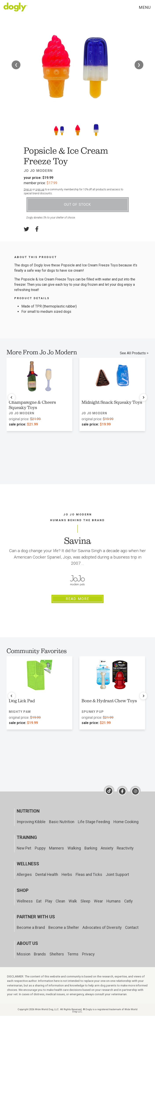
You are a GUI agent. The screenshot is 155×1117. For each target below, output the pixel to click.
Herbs (67, 874)
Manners (56, 848)
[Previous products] (12, 397)
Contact (132, 927)
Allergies (24, 874)
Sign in (28, 189)
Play (48, 901)
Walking (74, 848)
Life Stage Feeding (94, 822)
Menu (145, 7)
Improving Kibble (31, 822)
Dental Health (46, 874)
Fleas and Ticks (89, 874)
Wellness (25, 901)
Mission (23, 954)
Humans (113, 901)
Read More (77, 599)
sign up (39, 189)
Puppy (40, 848)
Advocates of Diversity (102, 927)
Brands (40, 954)
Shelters (56, 954)
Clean (60, 901)
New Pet (24, 848)
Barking (90, 848)
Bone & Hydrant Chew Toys (109, 700)
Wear (98, 901)
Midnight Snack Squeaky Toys (112, 402)
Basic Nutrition (61, 822)
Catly (128, 901)
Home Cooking (126, 822)
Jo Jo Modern (38, 171)
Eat (39, 901)
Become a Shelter (63, 927)
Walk (73, 901)
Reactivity (125, 848)
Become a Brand (31, 927)
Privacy (88, 954)
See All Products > (134, 353)
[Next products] (143, 397)
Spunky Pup (93, 711)
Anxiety (107, 848)
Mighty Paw (20, 711)
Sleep (85, 901)
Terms (72, 954)
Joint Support (117, 874)
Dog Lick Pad (22, 700)
